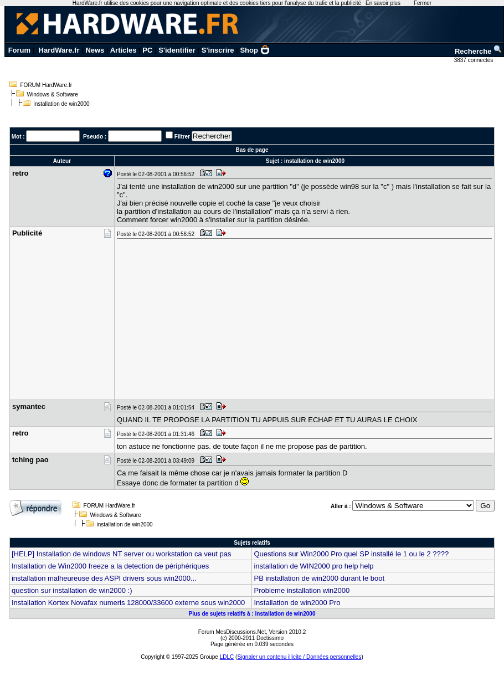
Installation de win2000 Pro (297, 602)
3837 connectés (474, 60)
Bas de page (252, 150)
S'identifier (177, 50)
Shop (255, 50)
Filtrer (182, 137)
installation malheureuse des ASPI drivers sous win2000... (104, 578)
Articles (123, 50)
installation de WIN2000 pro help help (313, 566)
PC (147, 50)
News (94, 50)
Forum (19, 50)
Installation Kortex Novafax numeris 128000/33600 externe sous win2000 (128, 602)
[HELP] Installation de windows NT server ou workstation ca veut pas (121, 554)
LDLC (227, 657)
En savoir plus (383, 3)
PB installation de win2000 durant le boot (319, 578)
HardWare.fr (59, 50)
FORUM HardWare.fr (46, 85)
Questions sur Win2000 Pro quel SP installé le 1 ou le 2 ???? (351, 554)
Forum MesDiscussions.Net (232, 632)
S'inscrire (218, 50)
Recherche (478, 51)
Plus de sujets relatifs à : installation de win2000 (252, 614)
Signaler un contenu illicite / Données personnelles (299, 657)
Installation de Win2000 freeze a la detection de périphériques (110, 566)
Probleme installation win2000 (301, 590)
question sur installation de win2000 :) (72, 590)
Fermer (422, 3)
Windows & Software (52, 94)
